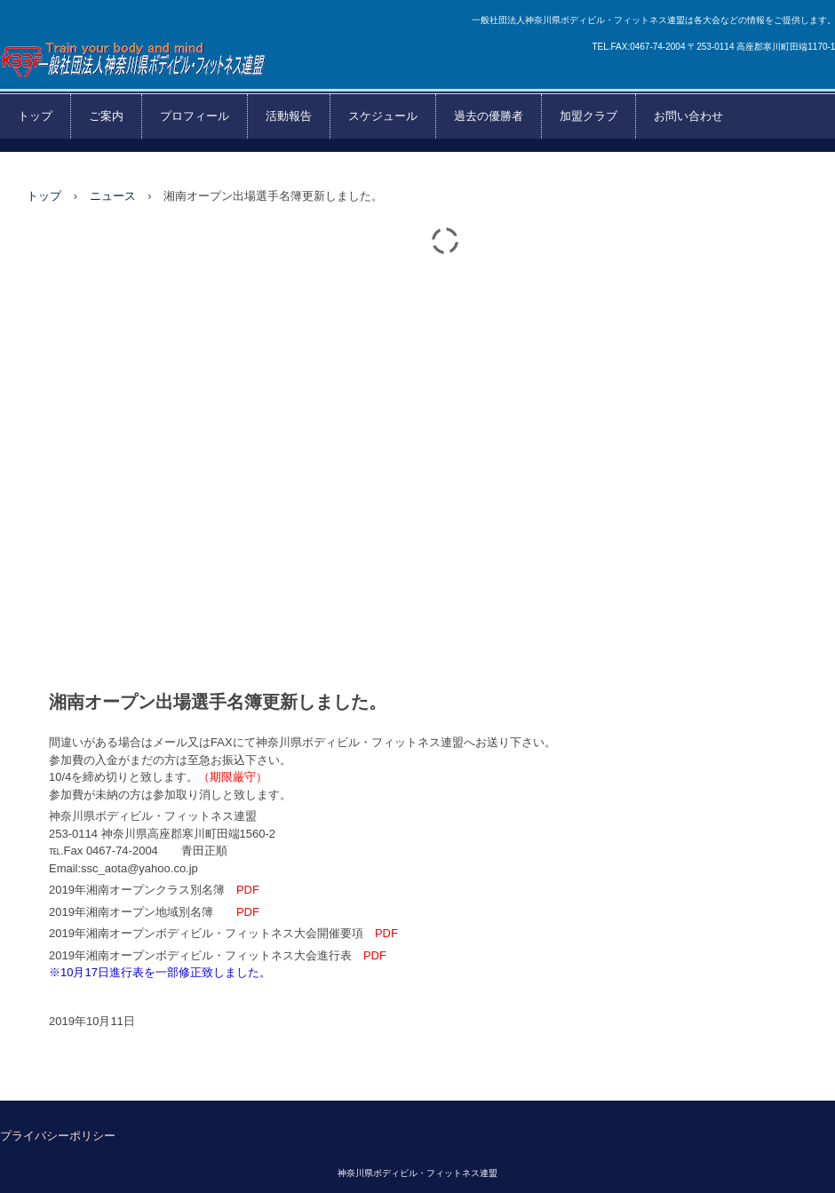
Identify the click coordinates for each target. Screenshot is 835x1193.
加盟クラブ (588, 116)
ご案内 (106, 116)
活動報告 (289, 116)
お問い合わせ (688, 116)
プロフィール (194, 116)
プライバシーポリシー (57, 1135)
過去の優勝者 (488, 116)
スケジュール (383, 116)
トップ (35, 116)
